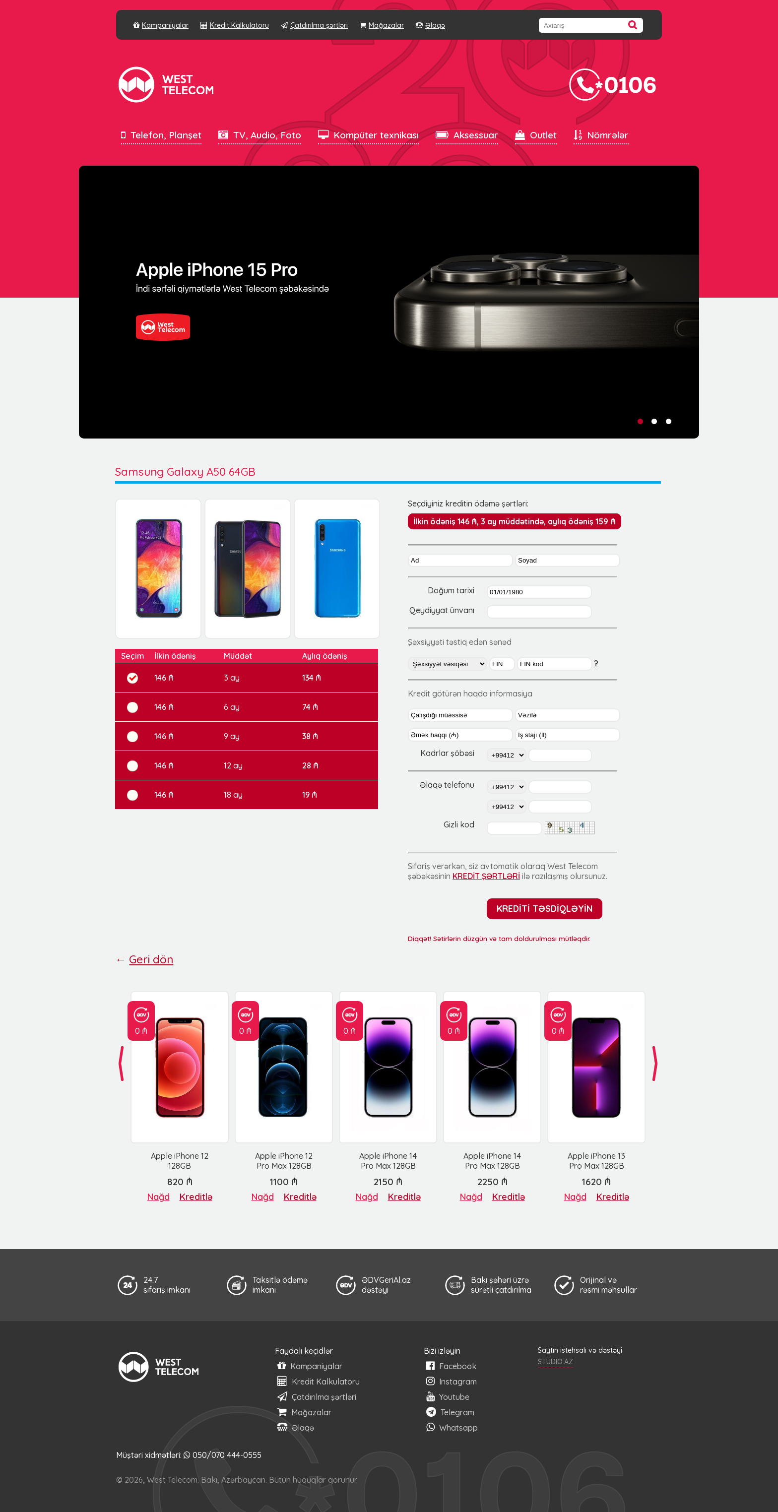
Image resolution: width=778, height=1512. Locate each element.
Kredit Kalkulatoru (234, 25)
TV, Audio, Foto (259, 135)
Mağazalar (382, 25)
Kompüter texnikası (368, 135)
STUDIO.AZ (555, 1361)
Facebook (451, 1366)
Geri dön (151, 959)
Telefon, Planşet (161, 135)
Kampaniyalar (161, 25)
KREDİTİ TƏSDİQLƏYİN (544, 908)
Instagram (451, 1381)
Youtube (447, 1396)
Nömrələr (601, 135)
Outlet (536, 135)
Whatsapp (452, 1427)
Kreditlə (196, 1196)
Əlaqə (430, 25)
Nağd (158, 1196)
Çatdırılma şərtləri (314, 25)
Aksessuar (467, 135)
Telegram (450, 1412)
